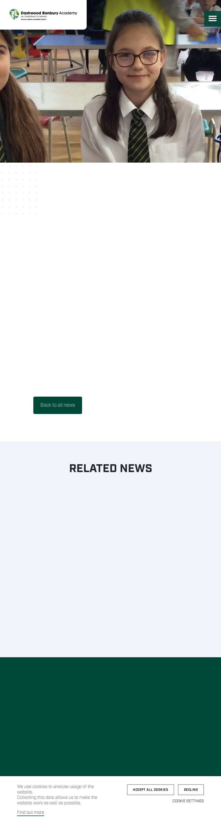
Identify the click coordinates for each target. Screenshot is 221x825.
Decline (191, 790)
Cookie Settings (188, 801)
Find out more (30, 812)
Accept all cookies (150, 790)
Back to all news (57, 405)
